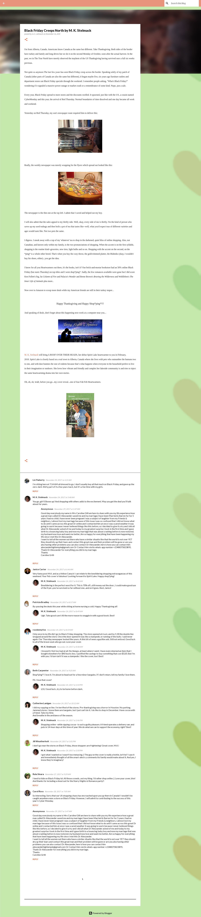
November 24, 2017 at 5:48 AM (61, 497)
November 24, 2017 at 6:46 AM (60, 569)
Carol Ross (38, 791)
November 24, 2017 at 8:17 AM (63, 602)
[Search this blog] (184, 3)
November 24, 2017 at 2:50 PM (70, 750)
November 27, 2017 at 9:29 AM (58, 774)
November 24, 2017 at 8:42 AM (70, 581)
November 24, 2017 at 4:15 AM (58, 480)
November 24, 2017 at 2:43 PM (70, 685)
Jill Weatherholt (41, 741)
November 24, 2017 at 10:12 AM (65, 703)
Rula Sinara (38, 774)
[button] (26, 40)
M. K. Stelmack (31, 355)
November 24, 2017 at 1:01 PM (63, 741)
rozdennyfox (39, 629)
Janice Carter (39, 569)
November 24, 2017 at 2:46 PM (70, 720)
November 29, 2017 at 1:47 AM (67, 509)
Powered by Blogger (100, 913)
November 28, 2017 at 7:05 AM (57, 791)
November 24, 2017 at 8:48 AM (70, 647)
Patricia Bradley (41, 602)
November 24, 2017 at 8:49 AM (70, 611)
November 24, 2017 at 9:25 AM (62, 670)
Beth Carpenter (41, 670)
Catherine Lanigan (42, 703)
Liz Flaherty (39, 480)
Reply (35, 491)
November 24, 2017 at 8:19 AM (60, 630)
